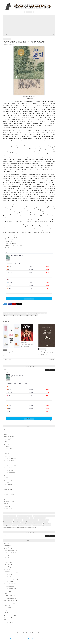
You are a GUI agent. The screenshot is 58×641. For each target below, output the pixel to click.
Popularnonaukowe (9, 480)
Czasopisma (7, 439)
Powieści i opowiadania (10, 486)
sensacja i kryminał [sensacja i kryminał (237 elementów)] (38, 525)
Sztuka (6, 498)
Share (9, 303)
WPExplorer (27, 632)
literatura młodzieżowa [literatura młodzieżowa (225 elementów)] (43, 519)
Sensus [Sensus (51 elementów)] (44, 525)
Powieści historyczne (9, 484)
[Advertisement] (29, 23)
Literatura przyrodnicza (10, 474)
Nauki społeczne (8, 475)
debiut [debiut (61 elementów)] (52, 515)
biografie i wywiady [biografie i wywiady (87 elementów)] (37, 515)
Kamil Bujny (11, 44)
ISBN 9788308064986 (9, 313)
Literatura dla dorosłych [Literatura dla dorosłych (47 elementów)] (8, 519)
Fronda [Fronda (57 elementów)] (27, 517)
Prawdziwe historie (9, 487)
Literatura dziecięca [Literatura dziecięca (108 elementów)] (18, 519)
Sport (5, 496)
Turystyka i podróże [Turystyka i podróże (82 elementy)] (7, 527)
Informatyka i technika (9, 451)
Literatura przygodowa (9, 472)
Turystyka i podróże (9, 501)
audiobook (26, 263)
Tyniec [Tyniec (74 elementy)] (13, 527)
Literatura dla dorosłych (10, 458)
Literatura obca (8, 467)
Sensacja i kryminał (9, 494)
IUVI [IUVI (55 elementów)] (39, 517)
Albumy (6, 429)
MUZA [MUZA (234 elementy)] (22, 521)
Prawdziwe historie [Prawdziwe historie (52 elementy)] (47, 523)
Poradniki (5, 349)
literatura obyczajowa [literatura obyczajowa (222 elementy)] (7, 521)
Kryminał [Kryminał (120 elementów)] (43, 517)
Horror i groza (24, 342)
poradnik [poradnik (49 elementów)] (14, 523)
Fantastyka (6, 443)
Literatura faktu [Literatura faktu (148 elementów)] (26, 519)
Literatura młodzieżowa (10, 465)
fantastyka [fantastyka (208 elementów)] (5, 517)
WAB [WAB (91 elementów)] (34, 527)
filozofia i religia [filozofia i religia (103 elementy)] (21, 517)
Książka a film (7, 456)
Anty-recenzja (7, 431)
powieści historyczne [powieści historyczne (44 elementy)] (27, 523)
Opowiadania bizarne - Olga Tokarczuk (14, 315)
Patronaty (6, 477)
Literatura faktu (42, 348)
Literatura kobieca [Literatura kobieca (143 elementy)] (34, 519)
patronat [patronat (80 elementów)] (45, 521)
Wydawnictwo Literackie (31, 315)
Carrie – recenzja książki (27, 344)
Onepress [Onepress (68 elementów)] (41, 521)
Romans (6, 491)
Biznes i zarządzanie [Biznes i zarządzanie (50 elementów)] (46, 515)
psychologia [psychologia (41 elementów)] (14, 525)
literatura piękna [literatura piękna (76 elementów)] (16, 521)
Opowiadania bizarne (41, 313)
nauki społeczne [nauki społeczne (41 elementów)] (28, 521)
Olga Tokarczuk (30, 313)
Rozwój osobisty (8, 492)
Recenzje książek (8, 489)
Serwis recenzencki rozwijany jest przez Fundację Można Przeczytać (29, 638)
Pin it (14, 303)
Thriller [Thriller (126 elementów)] (49, 525)
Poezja (6, 479)
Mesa (18, 632)
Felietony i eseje (8, 446)
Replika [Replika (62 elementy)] (19, 525)
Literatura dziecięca (9, 460)
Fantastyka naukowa (9, 444)
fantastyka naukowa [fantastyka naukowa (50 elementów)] (13, 517)
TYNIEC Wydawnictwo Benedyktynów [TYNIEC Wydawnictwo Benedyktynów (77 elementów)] (24, 527)
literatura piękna (20, 313)
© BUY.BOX (50, 420)
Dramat (6, 441)
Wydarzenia (7, 503)
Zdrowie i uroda (8, 508)
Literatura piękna (8, 470)
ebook (20, 263)
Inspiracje (6, 453)
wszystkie (9, 263)
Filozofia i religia (8, 448)
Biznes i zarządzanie (9, 438)
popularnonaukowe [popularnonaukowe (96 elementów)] (7, 523)
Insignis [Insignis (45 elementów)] (35, 517)
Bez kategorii (7, 434)
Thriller (6, 499)
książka (15, 263)
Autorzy (6, 432)
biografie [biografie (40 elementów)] (19, 515)
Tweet (5, 303)
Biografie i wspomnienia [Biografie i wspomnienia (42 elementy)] (27, 515)
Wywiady (6, 504)
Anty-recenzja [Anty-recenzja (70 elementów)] (6, 515)
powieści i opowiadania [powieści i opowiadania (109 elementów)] (37, 523)
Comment (19, 303)
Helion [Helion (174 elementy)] (31, 517)
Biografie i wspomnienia (10, 436)
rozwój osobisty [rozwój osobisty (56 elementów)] (30, 525)
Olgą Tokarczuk (10, 101)
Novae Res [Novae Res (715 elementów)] (35, 521)
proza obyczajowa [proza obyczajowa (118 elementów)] (7, 525)
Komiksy (6, 455)
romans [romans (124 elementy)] (24, 525)
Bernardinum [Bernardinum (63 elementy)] (13, 515)
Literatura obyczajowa (9, 468)
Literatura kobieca (8, 463)
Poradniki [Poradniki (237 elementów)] (19, 523)
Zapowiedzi (7, 506)
